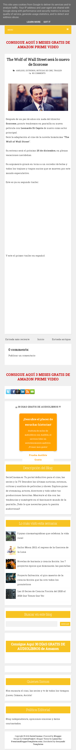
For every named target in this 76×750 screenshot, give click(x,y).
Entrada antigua (61, 339)
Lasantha (56, 739)
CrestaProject (28, 739)
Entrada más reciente (17, 339)
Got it (46, 22)
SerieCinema (36, 736)
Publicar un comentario (21, 355)
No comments (39, 73)
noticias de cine (44, 70)
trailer (58, 70)
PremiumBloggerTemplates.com (26, 741)
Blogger (57, 736)
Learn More (33, 22)
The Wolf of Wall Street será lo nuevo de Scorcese (38, 62)
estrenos (31, 70)
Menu (38, 29)
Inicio (40, 339)
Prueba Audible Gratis (38, 457)
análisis (20, 70)
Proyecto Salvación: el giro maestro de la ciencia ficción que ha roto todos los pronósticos (40, 580)
